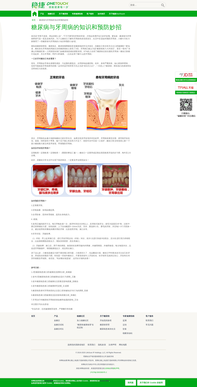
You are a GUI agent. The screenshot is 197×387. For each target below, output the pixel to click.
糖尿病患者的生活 (107, 329)
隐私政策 (102, 345)
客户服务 (149, 316)
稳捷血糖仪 (35, 322)
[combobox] (144, 5)
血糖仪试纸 (59, 325)
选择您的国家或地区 (76, 345)
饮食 (125, 329)
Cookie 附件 (104, 381)
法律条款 (107, 368)
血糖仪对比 (59, 329)
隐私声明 (116, 368)
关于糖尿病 (105, 316)
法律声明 (112, 345)
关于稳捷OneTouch (117, 14)
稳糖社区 (51, 14)
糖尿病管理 (105, 325)
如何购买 (101, 14)
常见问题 (149, 325)
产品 (56, 316)
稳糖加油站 (127, 333)
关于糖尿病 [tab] (63, 14)
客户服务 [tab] (90, 14)
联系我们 (149, 320)
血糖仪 (57, 320)
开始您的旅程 (105, 320)
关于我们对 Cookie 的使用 (151, 383)
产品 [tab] (42, 14)
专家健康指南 (77, 14)
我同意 (130, 383)
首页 (34, 14)
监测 (125, 320)
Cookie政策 (48, 381)
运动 (125, 325)
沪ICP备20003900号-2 (98, 372)
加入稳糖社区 (83, 320)
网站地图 (123, 345)
